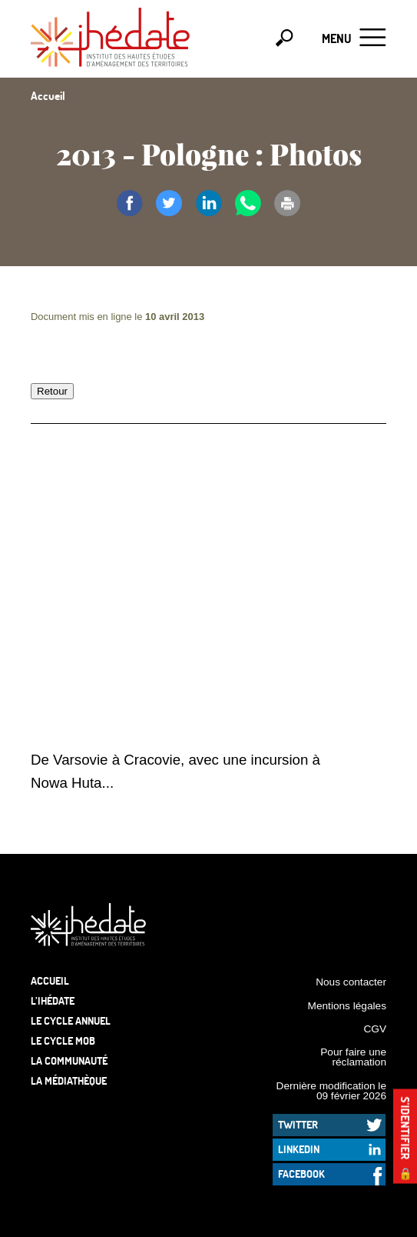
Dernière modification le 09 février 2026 (331, 1091)
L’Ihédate (52, 1000)
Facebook (301, 1173)
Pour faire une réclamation (353, 1057)
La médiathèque (69, 1080)
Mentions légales (347, 1006)
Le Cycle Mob (63, 1040)
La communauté (69, 1060)
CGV (374, 1029)
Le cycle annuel (71, 1020)
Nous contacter (351, 982)
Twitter (298, 1124)
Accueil (50, 980)
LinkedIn (298, 1149)
